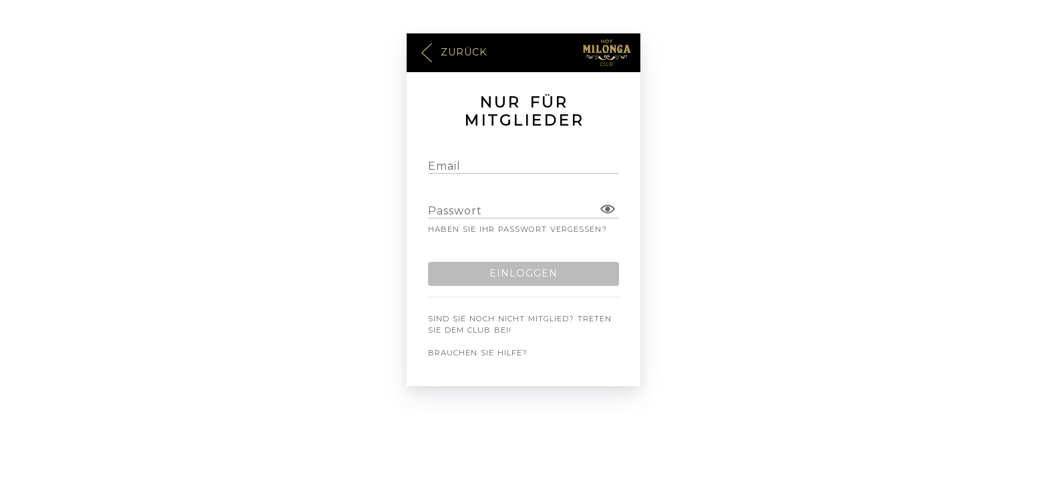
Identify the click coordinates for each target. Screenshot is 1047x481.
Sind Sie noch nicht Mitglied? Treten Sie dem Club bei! (520, 324)
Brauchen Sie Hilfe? (478, 352)
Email (444, 166)
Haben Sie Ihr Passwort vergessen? (517, 229)
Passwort (455, 210)
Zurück (453, 53)
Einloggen (523, 273)
